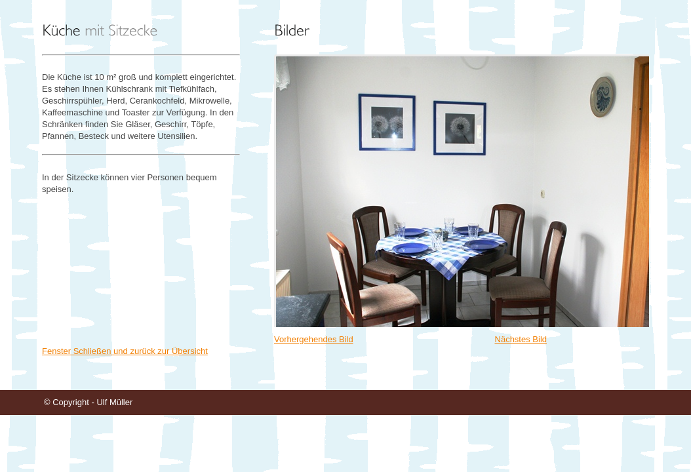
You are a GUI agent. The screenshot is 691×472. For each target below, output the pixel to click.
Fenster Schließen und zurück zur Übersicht (125, 351)
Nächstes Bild (521, 339)
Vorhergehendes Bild (313, 339)
